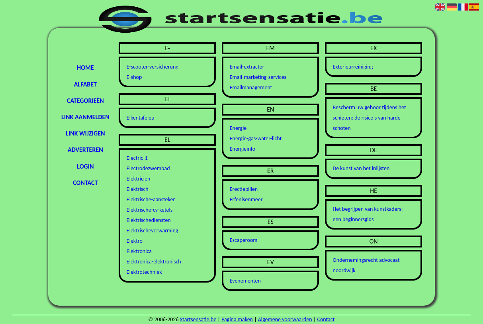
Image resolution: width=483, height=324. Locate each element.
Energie (238, 128)
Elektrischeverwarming (152, 230)
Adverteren (85, 149)
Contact (85, 183)
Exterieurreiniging (353, 66)
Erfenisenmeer (246, 199)
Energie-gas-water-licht (256, 138)
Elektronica (139, 251)
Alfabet (85, 84)
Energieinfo (242, 148)
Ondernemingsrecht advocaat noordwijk (366, 265)
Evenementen (245, 280)
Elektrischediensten (149, 220)
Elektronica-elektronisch (154, 261)
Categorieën (85, 100)
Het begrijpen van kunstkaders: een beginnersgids (368, 214)
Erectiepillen (244, 189)
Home (85, 67)
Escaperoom (244, 240)
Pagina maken (237, 319)
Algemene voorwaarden (285, 319)
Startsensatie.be (198, 319)
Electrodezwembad (148, 168)
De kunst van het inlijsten (361, 168)
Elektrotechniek (144, 272)
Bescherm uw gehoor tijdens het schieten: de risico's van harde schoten (369, 118)
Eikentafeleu (140, 117)
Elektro (135, 241)
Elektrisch (138, 189)
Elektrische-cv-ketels (149, 209)
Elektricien (139, 178)
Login (85, 166)
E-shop (134, 77)
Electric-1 (137, 158)
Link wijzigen (85, 133)
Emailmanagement (251, 87)
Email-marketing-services (258, 77)
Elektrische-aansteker (151, 199)
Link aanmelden (85, 117)
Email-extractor (247, 66)
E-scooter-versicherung (152, 66)
